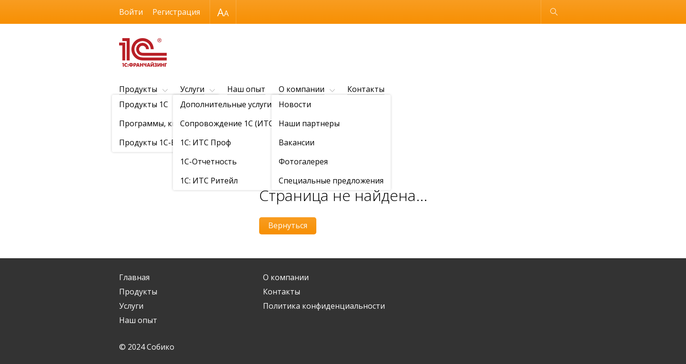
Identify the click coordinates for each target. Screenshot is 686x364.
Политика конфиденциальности (324, 306)
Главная (134, 277)
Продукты (138, 89)
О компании (301, 89)
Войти (131, 12)
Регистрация (176, 12)
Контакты (365, 89)
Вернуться (287, 225)
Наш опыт (246, 89)
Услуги (192, 89)
